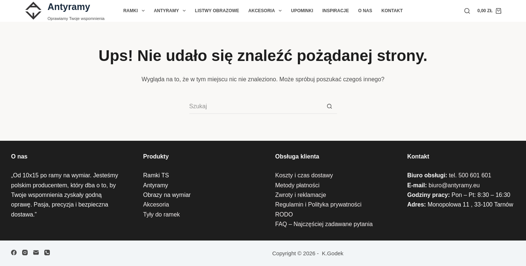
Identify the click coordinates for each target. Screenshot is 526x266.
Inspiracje (335, 10)
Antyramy (69, 6)
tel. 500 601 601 (470, 175)
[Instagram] (25, 252)
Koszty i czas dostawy (304, 175)
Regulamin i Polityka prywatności (318, 204)
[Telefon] (47, 252)
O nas (365, 10)
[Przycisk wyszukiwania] (329, 106)
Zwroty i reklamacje (300, 195)
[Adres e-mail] (36, 252)
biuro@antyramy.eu (454, 185)
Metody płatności (297, 185)
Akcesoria (266, 10)
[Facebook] (14, 252)
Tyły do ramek (161, 214)
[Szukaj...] (255, 106)
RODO (284, 214)
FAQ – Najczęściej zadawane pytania (324, 224)
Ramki (135, 10)
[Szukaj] (467, 11)
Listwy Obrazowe (217, 10)
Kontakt (392, 10)
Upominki (302, 10)
